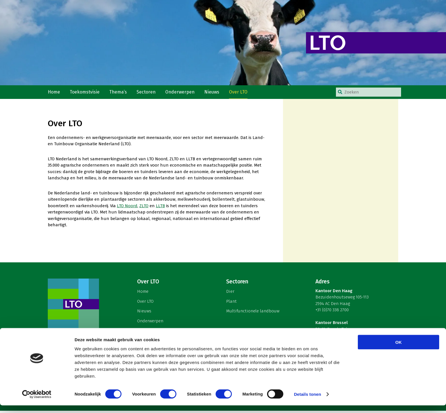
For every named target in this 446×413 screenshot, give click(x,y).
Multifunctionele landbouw (252, 313)
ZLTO (143, 208)
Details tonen (307, 401)
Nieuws (214, 93)
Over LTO (241, 93)
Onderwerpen (182, 93)
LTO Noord (127, 208)
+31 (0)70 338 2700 (332, 312)
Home (54, 93)
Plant (231, 303)
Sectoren (148, 93)
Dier (230, 293)
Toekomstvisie (86, 93)
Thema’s (120, 93)
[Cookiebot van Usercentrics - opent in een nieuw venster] (37, 402)
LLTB (160, 208)
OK (398, 349)
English (144, 333)
